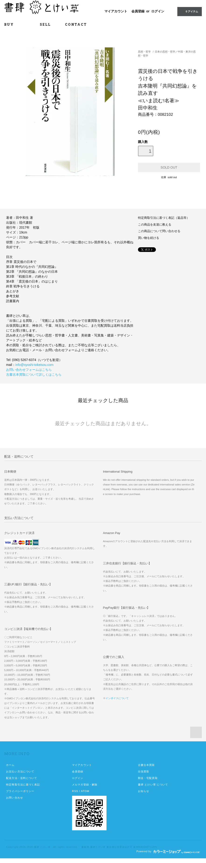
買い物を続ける (148, 238)
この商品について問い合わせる (159, 231)
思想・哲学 (144, 51)
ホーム (10, 765)
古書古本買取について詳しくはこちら (34, 374)
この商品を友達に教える (154, 224)
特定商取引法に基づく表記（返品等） (163, 217)
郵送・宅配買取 (148, 778)
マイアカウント (115, 11)
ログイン (157, 11)
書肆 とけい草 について (153, 784)
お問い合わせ (14, 797)
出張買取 (143, 771)
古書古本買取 (146, 765)
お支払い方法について (20, 771)
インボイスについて (117, 698)
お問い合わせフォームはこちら (29, 369)
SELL (45, 24)
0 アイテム (189, 11)
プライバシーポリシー (20, 791)
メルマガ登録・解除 (84, 784)
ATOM (85, 791)
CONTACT (76, 24)
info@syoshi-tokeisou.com (34, 365)
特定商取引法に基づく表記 (23, 784)
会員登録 (137, 11)
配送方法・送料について (21, 778)
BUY (15, 24)
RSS (75, 791)
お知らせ (143, 791)
